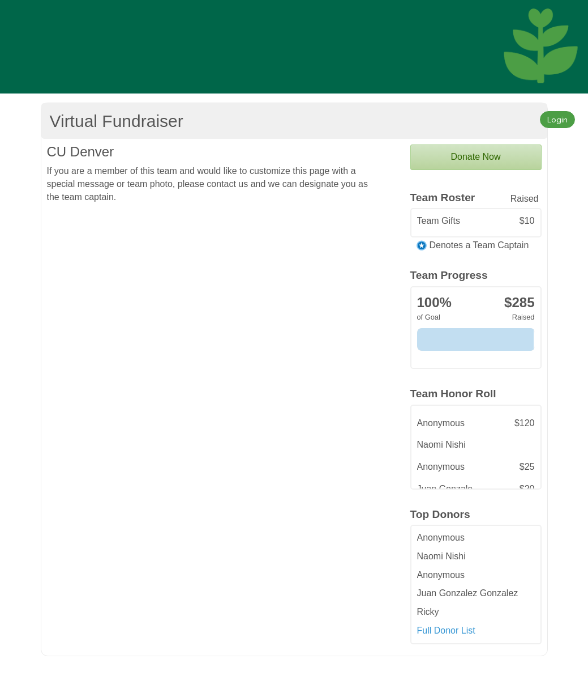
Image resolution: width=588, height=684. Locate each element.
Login (557, 119)
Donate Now (475, 157)
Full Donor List (446, 630)
